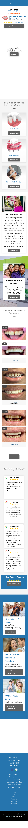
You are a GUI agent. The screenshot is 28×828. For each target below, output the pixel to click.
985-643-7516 (14, 11)
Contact (14, 801)
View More (14, 457)
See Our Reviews (14, 584)
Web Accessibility (15, 815)
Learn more (14, 250)
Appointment (14, 803)
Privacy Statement (20, 813)
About (14, 794)
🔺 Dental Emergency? (14, 13)
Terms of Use (6, 815)
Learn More (14, 54)
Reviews (14, 799)
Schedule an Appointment (11, 672)
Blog (14, 797)
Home (14, 792)
